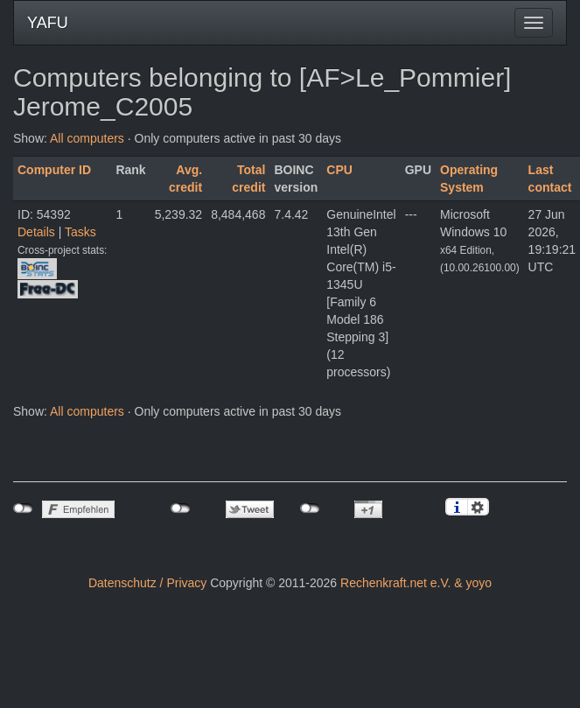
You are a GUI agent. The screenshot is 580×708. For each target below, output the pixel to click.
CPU (339, 170)
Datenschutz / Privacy (147, 583)
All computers (87, 138)
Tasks (80, 232)
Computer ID (54, 170)
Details (36, 232)
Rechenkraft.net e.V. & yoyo (416, 583)
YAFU (47, 23)
